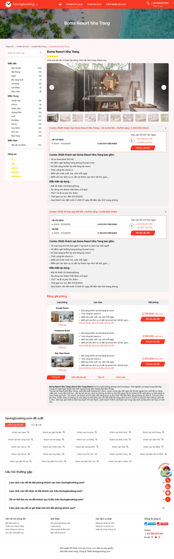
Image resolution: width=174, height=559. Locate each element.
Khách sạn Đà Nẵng (153, 448)
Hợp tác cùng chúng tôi (106, 530)
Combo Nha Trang (39, 47)
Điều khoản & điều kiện (60, 530)
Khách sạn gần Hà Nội (54, 433)
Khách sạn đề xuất (15, 426)
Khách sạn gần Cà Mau (120, 462)
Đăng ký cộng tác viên (105, 524)
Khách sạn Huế (120, 448)
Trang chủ (9, 47)
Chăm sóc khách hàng (14, 527)
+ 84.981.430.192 (144, 143)
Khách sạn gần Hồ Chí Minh (153, 455)
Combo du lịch (22, 47)
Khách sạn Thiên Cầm (54, 448)
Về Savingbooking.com (60, 524)
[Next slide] (163, 87)
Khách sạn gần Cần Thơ (87, 462)
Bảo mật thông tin (58, 534)
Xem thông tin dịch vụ (14, 530)
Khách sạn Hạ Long (87, 433)
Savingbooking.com (87, 549)
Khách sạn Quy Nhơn (53, 455)
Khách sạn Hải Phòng (153, 433)
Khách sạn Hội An (20, 455)
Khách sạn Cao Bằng (86, 441)
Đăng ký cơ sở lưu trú (105, 527)
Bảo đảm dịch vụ (12, 524)
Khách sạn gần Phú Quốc (53, 462)
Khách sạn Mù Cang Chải (20, 441)
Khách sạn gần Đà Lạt (21, 462)
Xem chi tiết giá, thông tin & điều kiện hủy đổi (96, 324)
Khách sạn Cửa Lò (20, 448)
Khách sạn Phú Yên (87, 455)
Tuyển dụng (56, 527)
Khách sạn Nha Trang (120, 455)
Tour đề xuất (36, 426)
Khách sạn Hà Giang (54, 441)
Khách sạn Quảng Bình (87, 448)
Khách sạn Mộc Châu (120, 441)
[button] (53, 118)
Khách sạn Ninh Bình (120, 433)
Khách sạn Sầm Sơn (153, 441)
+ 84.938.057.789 (160, 3)
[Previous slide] (51, 87)
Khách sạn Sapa (20, 433)
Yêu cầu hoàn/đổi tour (14, 534)
